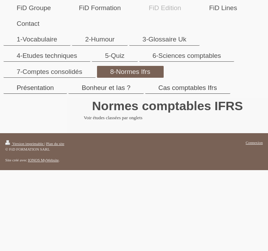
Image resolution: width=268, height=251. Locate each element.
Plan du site (55, 144)
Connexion (254, 142)
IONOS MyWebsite (43, 160)
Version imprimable (24, 144)
